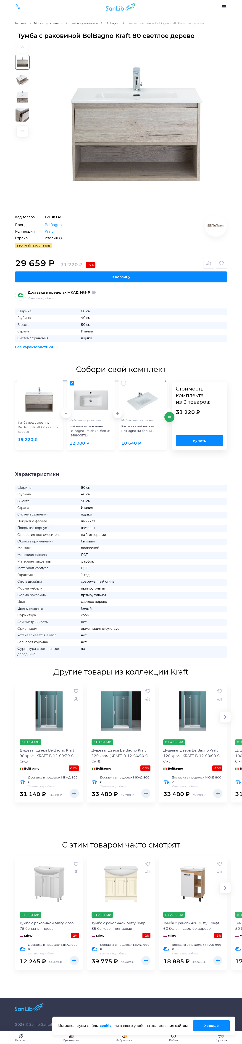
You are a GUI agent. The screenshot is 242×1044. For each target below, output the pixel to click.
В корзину (121, 277)
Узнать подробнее (41, 298)
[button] (22, 131)
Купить (199, 440)
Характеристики (37, 474)
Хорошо (211, 1025)
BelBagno (53, 225)
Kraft (49, 231)
